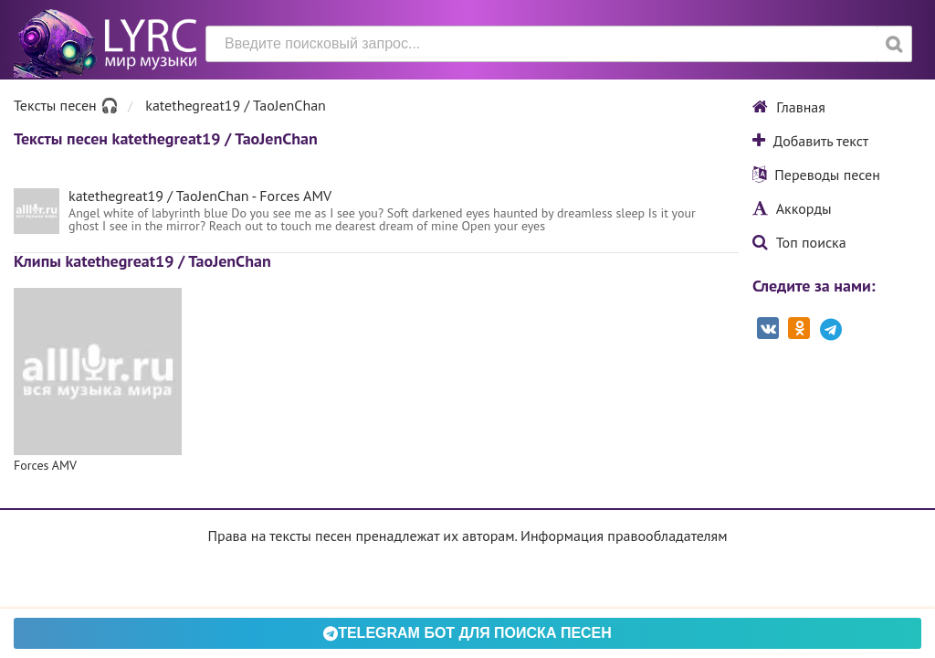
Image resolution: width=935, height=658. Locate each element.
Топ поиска (799, 242)
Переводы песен (816, 174)
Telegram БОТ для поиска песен (467, 633)
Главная (788, 107)
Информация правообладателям (623, 535)
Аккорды (792, 208)
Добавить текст (810, 141)
